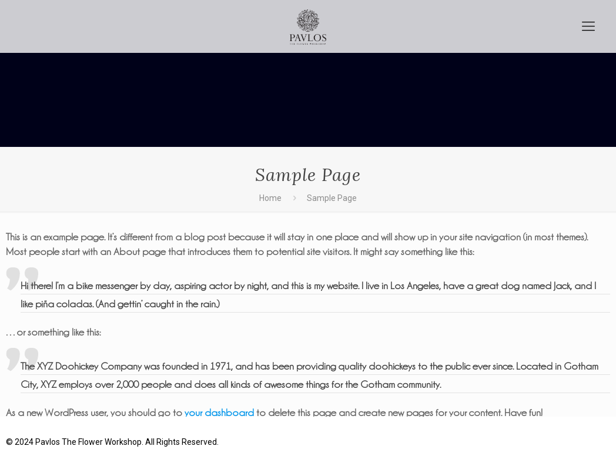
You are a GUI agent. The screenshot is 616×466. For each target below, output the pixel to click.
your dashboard (219, 412)
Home (270, 198)
